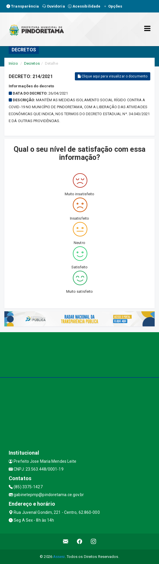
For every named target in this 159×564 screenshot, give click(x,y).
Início (13, 63)
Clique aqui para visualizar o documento (112, 76)
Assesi (59, 556)
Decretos (32, 63)
